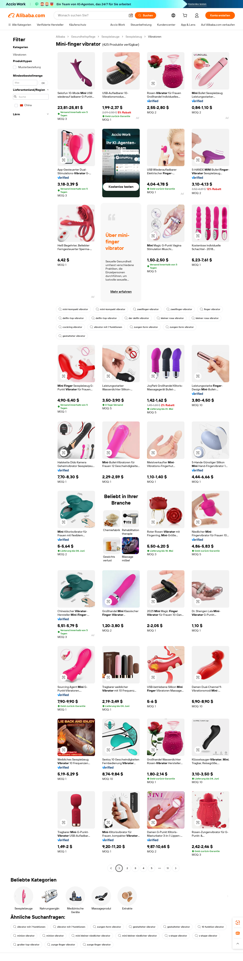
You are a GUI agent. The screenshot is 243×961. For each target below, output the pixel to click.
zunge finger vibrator (61, 944)
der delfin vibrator (137, 318)
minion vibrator (24, 935)
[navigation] (31, 452)
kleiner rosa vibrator (170, 318)
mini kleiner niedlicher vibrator (90, 935)
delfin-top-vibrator (71, 318)
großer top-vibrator (26, 944)
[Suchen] (145, 15)
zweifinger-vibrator (146, 309)
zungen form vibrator (144, 327)
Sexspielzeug (134, 36)
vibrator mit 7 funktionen (106, 327)
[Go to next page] (175, 868)
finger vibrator (210, 309)
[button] (130, 15)
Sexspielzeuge (110, 36)
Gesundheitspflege (83, 36)
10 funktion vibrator (211, 926)
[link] (237, 922)
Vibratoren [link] (154, 36)
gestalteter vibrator (72, 336)
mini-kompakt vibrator (73, 309)
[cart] (186, 16)
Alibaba (60, 36)
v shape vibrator (176, 935)
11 (168, 868)
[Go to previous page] (111, 868)
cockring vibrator (70, 327)
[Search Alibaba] (91, 15)
